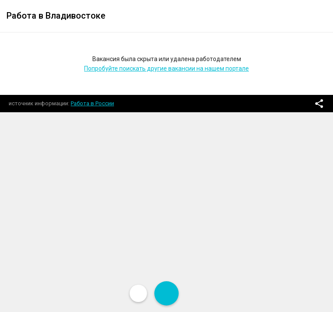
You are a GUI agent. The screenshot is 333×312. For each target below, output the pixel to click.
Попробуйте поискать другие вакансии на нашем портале (166, 68)
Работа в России (92, 103)
